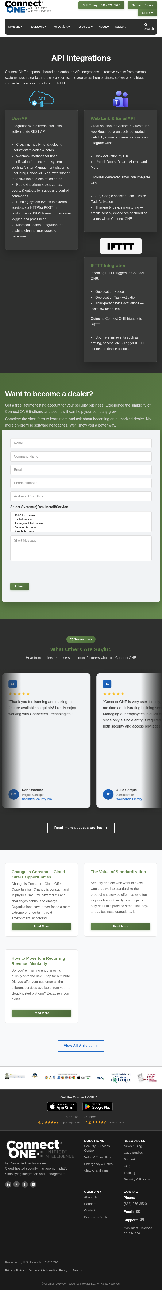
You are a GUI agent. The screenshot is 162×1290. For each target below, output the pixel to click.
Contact (89, 1210)
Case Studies (133, 1152)
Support (120, 26)
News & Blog (133, 1146)
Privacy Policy (14, 1270)
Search (149, 26)
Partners (90, 1204)
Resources (84, 26)
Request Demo (142, 5)
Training (129, 1173)
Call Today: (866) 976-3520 (101, 5)
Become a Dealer (96, 1217)
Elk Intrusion (81, 520)
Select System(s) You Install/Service (39, 507)
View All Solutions (96, 1170)
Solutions (15, 26)
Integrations (37, 26)
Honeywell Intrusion (81, 524)
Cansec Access (81, 528)
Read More (41, 926)
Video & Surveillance (99, 1157)
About (104, 26)
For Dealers (61, 26)
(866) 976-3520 (135, 1204)
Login (147, 12)
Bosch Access (81, 532)
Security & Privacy (137, 1179)
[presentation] (39, 571)
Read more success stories (81, 828)
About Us (90, 1197)
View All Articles (81, 1046)
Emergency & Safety (98, 1164)
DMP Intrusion (81, 516)
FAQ (127, 1166)
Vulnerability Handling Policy (48, 1270)
